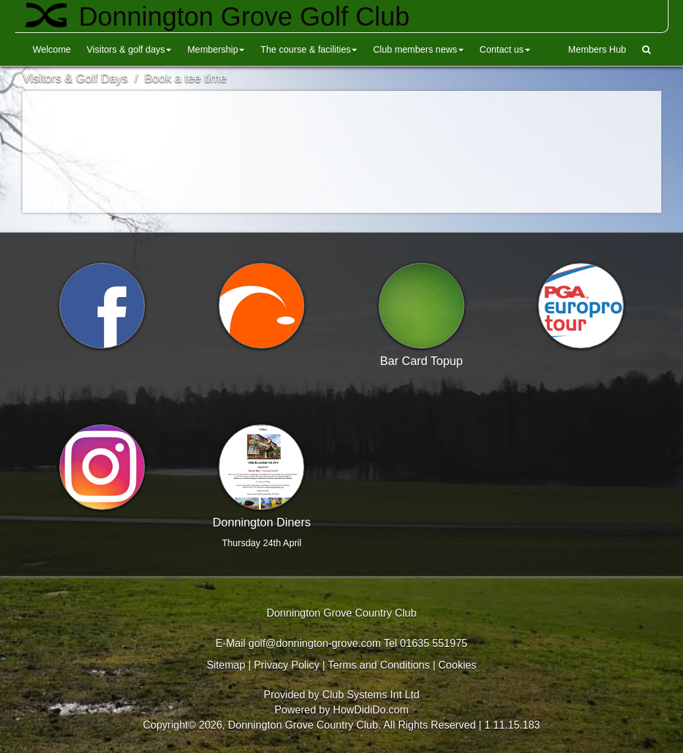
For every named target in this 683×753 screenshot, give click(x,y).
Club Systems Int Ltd (371, 694)
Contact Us (504, 49)
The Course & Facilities (308, 49)
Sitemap (226, 665)
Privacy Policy (286, 665)
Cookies (458, 665)
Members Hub (597, 49)
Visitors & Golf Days (129, 49)
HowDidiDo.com (371, 709)
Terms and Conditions (379, 665)
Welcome (52, 49)
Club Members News (418, 49)
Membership (215, 49)
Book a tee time (185, 78)
